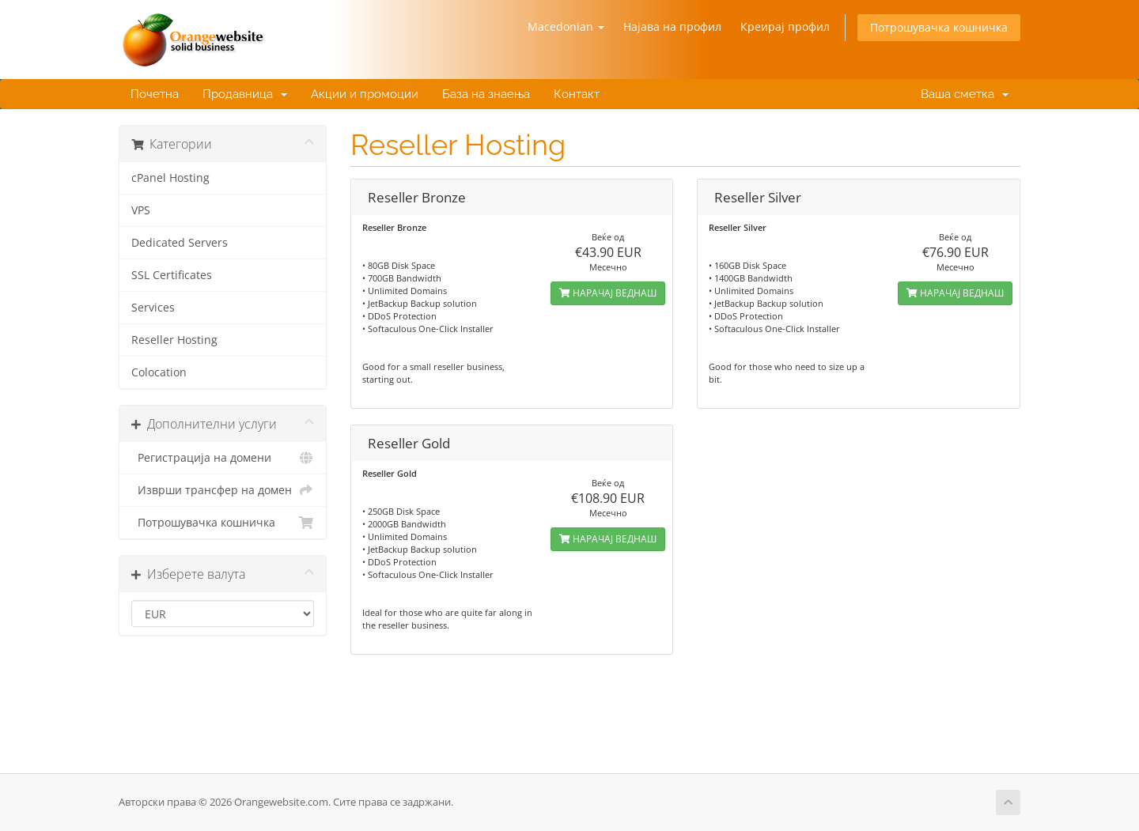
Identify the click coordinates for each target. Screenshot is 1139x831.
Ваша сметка (961, 94)
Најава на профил (672, 26)
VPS (140, 210)
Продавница (244, 94)
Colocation (159, 372)
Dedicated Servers (179, 243)
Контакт (577, 94)
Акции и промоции (364, 94)
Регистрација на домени (222, 457)
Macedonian (566, 26)
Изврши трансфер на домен (222, 490)
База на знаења (486, 94)
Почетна (155, 94)
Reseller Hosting (174, 340)
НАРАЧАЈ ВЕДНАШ (608, 293)
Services (153, 307)
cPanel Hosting (170, 178)
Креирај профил (785, 26)
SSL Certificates (171, 275)
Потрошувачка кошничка (939, 27)
